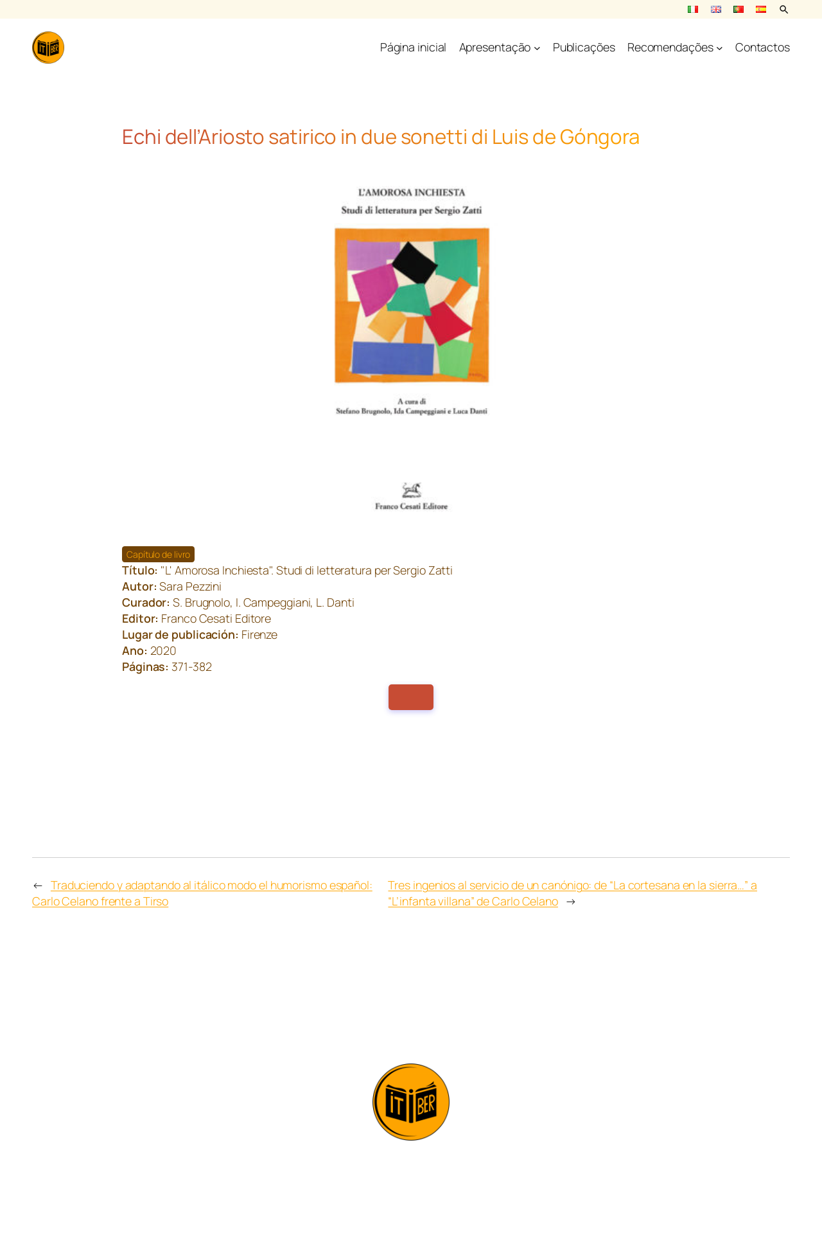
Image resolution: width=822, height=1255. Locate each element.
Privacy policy (411, 1214)
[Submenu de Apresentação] (537, 47)
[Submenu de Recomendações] (719, 47)
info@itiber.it (411, 1161)
